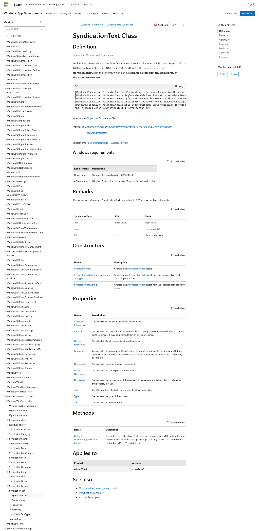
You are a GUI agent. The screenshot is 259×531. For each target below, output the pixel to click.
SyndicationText (137, 268)
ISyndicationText (100, 63)
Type (76, 228)
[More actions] (183, 24)
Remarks (223, 35)
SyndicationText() (82, 268)
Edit (182, 63)
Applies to (224, 52)
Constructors (225, 39)
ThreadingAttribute (96, 132)
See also (223, 56)
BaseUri (78, 331)
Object (90, 118)
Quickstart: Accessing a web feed (98, 488)
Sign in (251, 4)
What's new (231, 13)
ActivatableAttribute (96, 126)
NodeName (80, 364)
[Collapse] (40, 22)
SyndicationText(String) (85, 284)
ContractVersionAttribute (123, 126)
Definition (224, 30)
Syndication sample (90, 492)
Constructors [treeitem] (18, 480)
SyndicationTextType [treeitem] (19, 494)
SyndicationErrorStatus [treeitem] (21, 433)
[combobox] (24, 29)
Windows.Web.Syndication (120, 24)
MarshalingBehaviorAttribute (155, 126)
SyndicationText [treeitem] (20, 476)
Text (76, 222)
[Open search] (243, 4)
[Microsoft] (6, 4)
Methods (223, 48)
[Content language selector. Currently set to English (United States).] (19, 526)
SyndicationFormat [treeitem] (18, 443)
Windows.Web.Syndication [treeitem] (22, 386)
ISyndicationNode (98, 142)
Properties (224, 44)
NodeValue (79, 380)
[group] (129, 100)
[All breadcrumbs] (75, 24)
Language (79, 350)
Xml (76, 235)
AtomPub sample (89, 497)
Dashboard (247, 13)
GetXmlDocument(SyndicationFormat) (85, 439)
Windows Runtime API (92, 24)
